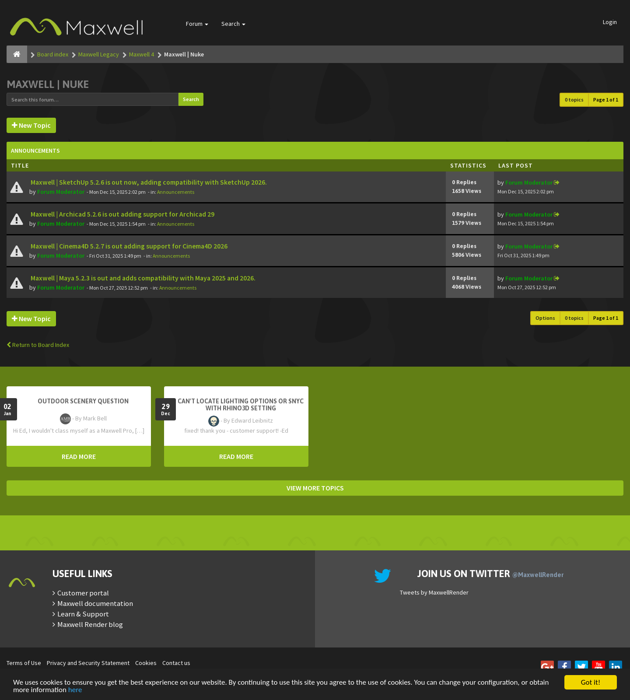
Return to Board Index (38, 345)
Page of (605, 99)
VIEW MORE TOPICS (315, 487)
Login (610, 22)
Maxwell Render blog (90, 624)
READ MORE (79, 456)
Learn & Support (83, 614)
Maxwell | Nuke (48, 84)
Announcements (175, 192)
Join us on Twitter (490, 573)
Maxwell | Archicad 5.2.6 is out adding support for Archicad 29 (121, 214)
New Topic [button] (31, 125)
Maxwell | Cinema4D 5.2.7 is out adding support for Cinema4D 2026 (128, 246)
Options (545, 318)
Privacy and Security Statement (88, 663)
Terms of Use (24, 663)
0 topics (574, 99)
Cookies (146, 663)
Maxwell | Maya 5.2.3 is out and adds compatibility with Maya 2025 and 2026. (142, 278)
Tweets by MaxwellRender (434, 592)
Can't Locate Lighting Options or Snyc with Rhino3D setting (241, 405)
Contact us (176, 663)
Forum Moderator (60, 192)
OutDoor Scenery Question (83, 401)
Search (233, 24)
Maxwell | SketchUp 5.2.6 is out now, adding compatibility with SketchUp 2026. (148, 182)
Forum (197, 24)
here (75, 690)
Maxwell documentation (95, 603)
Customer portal (83, 593)
